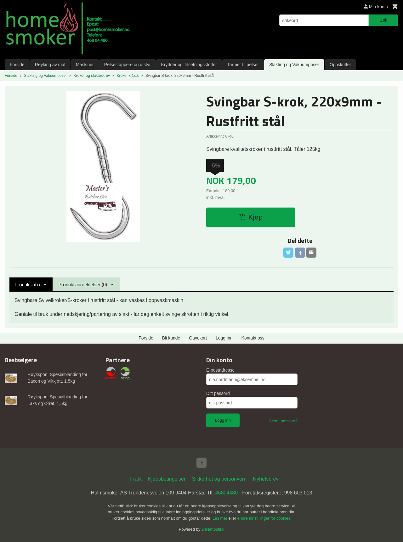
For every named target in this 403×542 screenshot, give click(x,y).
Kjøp (251, 217)
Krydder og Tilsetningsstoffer (189, 64)
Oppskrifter (340, 64)
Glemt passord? (283, 421)
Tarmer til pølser (243, 64)
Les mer (221, 518)
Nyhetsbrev (266, 479)
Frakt (135, 479)
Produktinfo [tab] (27, 284)
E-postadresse (220, 370)
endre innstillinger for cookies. (264, 518)
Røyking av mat (50, 64)
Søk (383, 20)
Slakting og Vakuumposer (294, 64)
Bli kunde (171, 337)
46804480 (226, 492)
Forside (17, 64)
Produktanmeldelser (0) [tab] (82, 284)
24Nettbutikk (213, 529)
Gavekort (198, 337)
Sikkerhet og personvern (219, 479)
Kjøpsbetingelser (166, 479)
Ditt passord (218, 393)
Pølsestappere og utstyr (127, 64)
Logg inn (224, 337)
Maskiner (85, 64)
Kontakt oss (252, 337)
